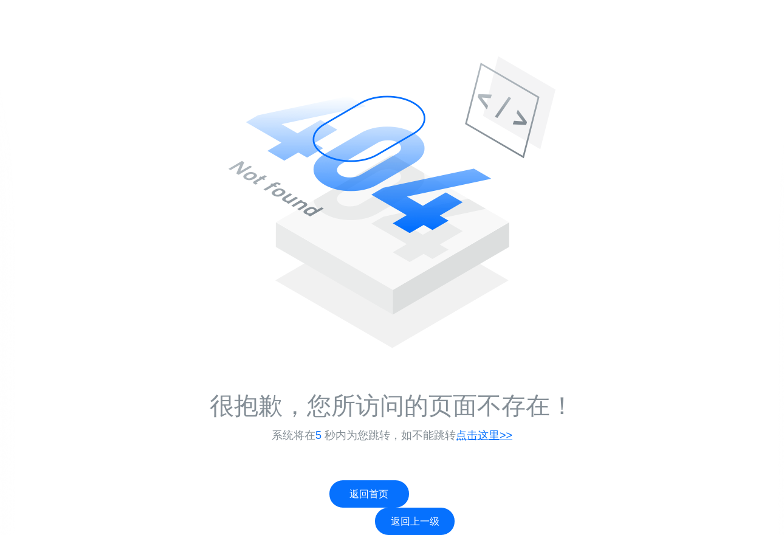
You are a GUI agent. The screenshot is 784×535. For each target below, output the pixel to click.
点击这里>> (484, 435)
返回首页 (368, 494)
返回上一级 (415, 521)
